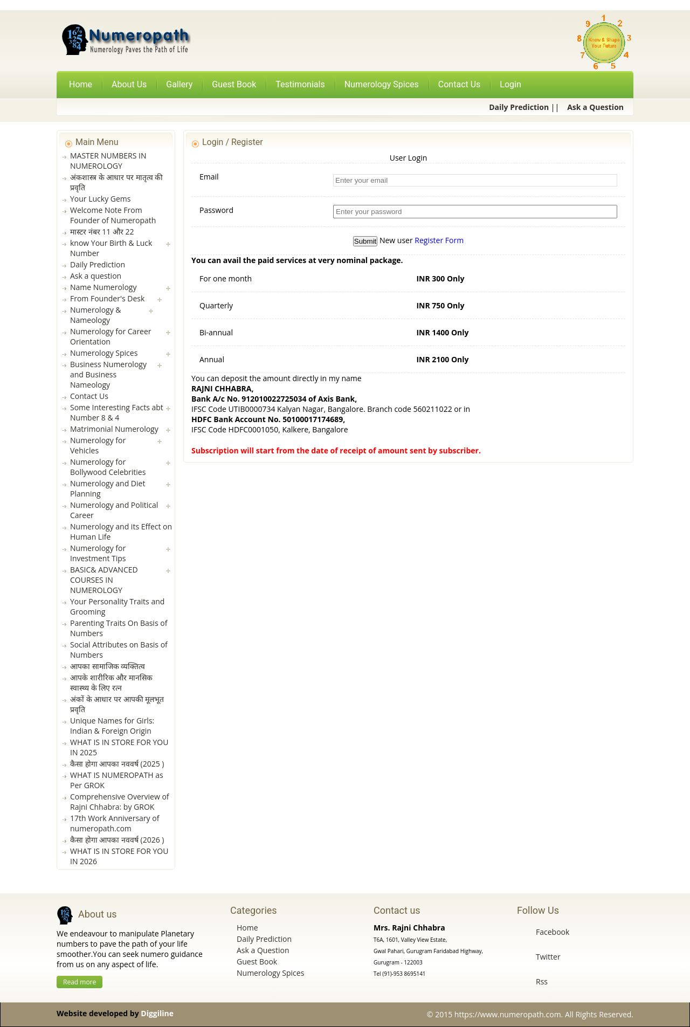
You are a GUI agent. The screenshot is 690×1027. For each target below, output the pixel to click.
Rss (542, 981)
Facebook (552, 932)
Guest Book (257, 961)
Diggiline (157, 1013)
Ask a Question (263, 950)
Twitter (548, 957)
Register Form (439, 240)
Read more (79, 982)
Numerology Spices (270, 973)
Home (80, 84)
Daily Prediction (264, 939)
